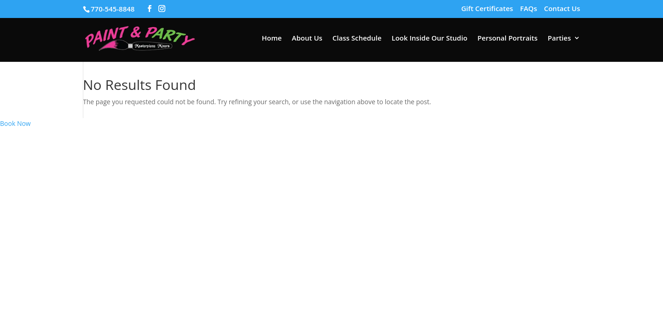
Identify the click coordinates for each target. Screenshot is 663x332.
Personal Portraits (507, 38)
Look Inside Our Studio (430, 38)
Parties (559, 38)
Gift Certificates (487, 9)
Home (271, 38)
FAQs (528, 9)
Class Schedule (356, 38)
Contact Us (562, 9)
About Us (307, 38)
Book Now (15, 123)
